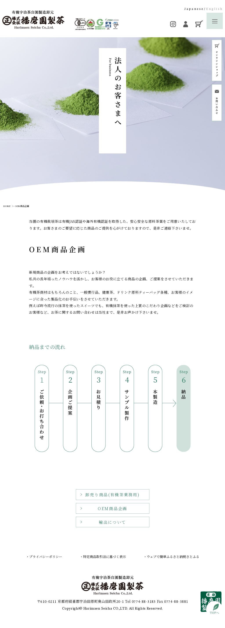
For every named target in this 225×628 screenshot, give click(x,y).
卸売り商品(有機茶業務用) (112, 497)
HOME (7, 206)
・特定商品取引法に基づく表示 (103, 556)
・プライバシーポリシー (44, 556)
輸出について (112, 524)
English (214, 9)
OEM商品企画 (22, 206)
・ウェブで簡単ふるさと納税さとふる (171, 556)
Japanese (194, 9)
